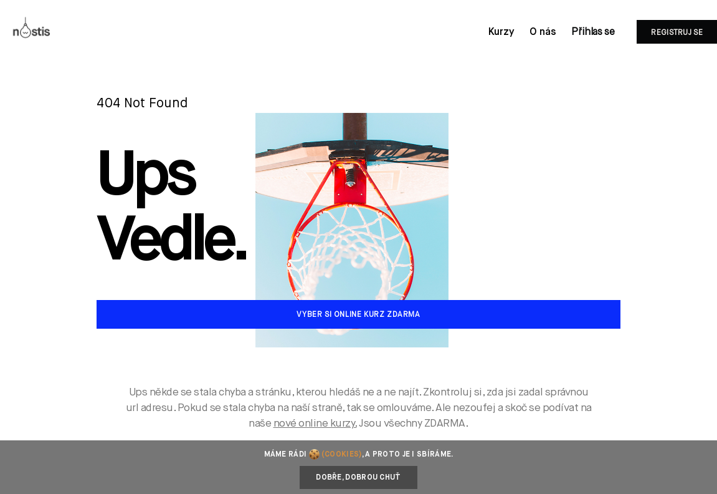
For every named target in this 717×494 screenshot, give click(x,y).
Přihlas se (592, 32)
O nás (542, 32)
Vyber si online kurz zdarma (358, 315)
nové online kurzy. (315, 424)
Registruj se (677, 33)
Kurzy (501, 32)
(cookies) (341, 454)
